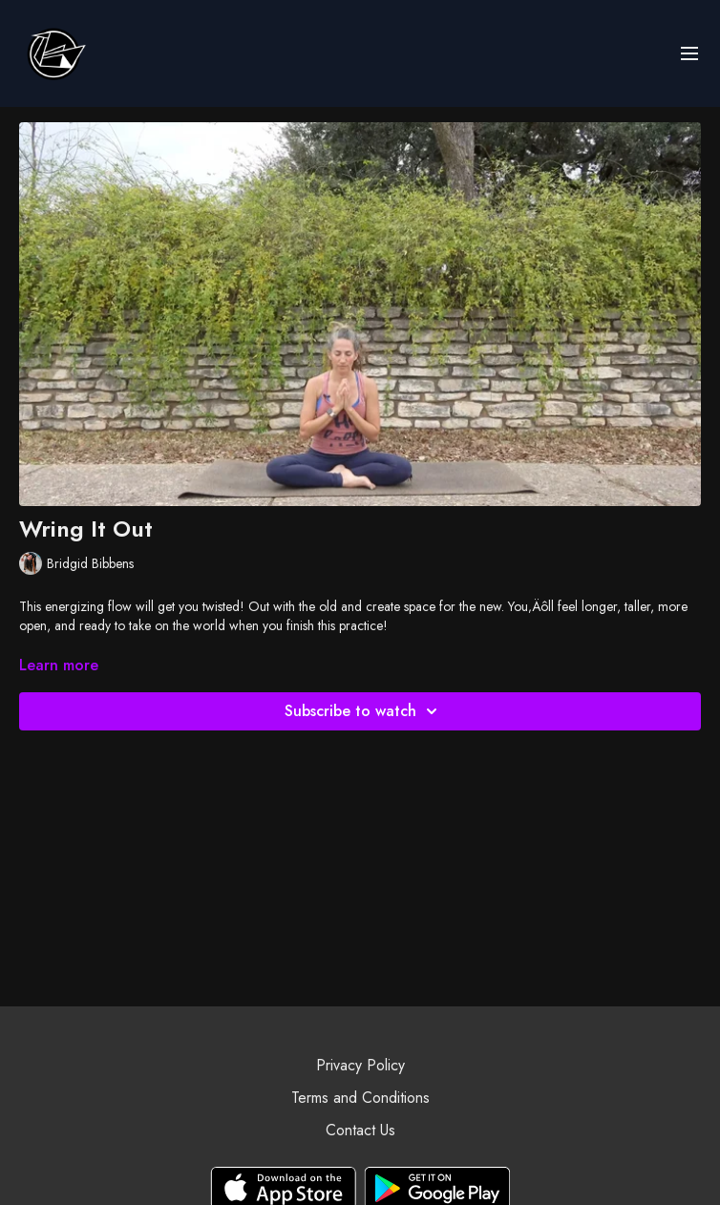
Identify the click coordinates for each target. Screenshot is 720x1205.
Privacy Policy (360, 1065)
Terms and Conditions (360, 1098)
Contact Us (360, 1130)
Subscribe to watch (364, 711)
